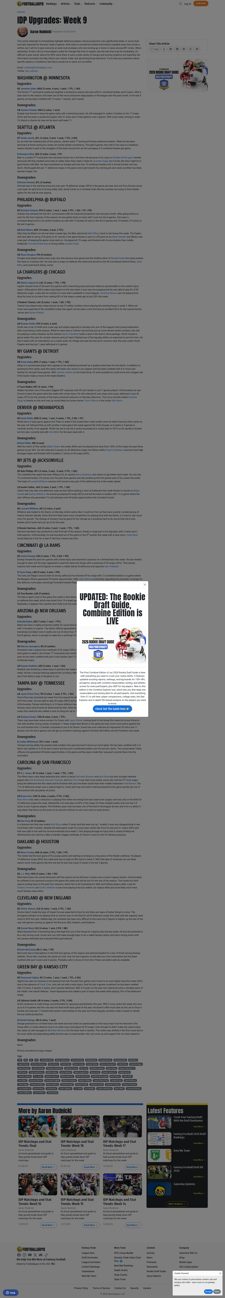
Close (217, 1291)
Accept (208, 1291)
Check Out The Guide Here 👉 (112, 709)
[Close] (220, 1273)
